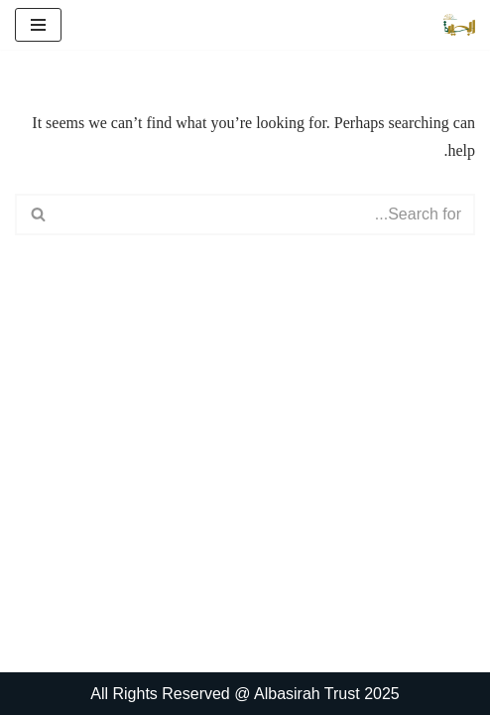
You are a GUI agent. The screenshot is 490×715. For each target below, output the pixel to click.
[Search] (267, 214)
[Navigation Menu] (38, 25)
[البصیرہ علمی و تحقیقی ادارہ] (459, 25)
